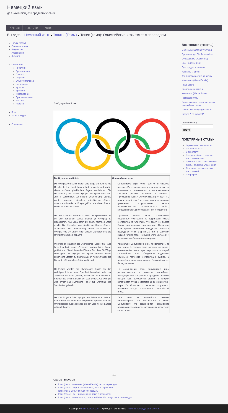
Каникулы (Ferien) (191, 72)
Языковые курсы (190, 98)
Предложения (23, 71)
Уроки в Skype (18, 115)
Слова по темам (19, 46)
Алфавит (20, 77)
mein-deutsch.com (90, 408)
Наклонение (22, 84)
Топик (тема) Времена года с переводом (78, 391)
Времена (20, 90)
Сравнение (17, 124)
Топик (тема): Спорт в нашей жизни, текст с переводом (85, 387)
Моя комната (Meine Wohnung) (197, 50)
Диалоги (15, 56)
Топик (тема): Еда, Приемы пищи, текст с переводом (84, 394)
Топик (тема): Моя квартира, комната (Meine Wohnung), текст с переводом (95, 397)
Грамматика (17, 64)
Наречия (20, 103)
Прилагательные (24, 97)
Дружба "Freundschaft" (193, 114)
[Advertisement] (26, 184)
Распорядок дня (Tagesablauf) (196, 109)
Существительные (25, 81)
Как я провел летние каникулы (197, 76)
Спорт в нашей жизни (192, 89)
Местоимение (23, 94)
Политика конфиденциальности (143, 408)
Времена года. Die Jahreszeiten (197, 54)
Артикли (20, 87)
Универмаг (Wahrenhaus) (194, 93)
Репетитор (32, 28)
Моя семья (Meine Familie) (195, 80)
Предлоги (20, 68)
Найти (186, 130)
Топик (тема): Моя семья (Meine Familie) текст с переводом (87, 384)
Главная (14, 28)
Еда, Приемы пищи (191, 63)
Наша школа (188, 85)
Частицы (20, 100)
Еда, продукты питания (193, 67)
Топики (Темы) (18, 43)
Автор (49, 28)
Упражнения (17, 53)
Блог (13, 112)
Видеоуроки (17, 49)
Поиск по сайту (189, 122)
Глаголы (20, 74)
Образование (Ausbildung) (195, 58)
